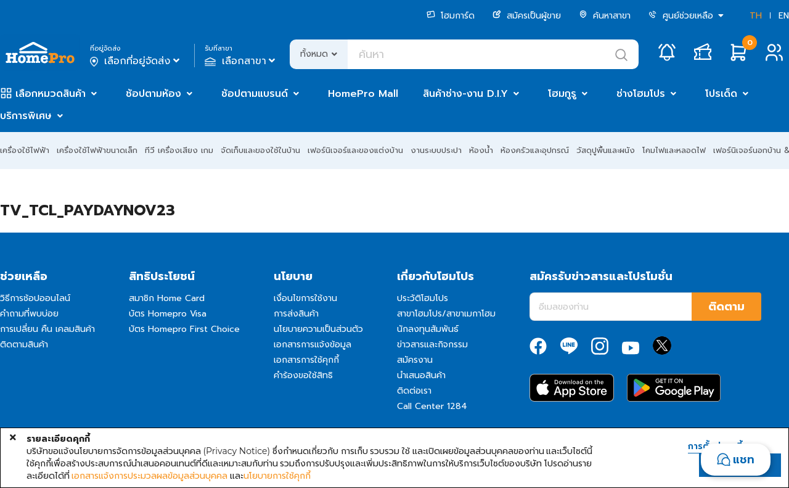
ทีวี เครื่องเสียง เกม (179, 150)
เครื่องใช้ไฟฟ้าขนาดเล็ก (97, 150)
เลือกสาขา (241, 61)
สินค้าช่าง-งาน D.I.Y (465, 93)
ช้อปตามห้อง (153, 93)
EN (784, 15)
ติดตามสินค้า (24, 344)
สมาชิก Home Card (167, 298)
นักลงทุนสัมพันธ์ (428, 329)
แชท (743, 459)
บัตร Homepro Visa (167, 313)
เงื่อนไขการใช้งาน (305, 298)
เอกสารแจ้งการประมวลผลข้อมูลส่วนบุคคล (149, 475)
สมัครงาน (415, 360)
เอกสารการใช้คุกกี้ (306, 360)
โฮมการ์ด (451, 15)
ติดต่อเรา (414, 390)
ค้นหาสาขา (605, 15)
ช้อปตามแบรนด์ (254, 93)
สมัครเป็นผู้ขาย (527, 15)
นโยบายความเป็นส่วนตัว (318, 329)
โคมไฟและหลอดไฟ (674, 150)
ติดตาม (726, 306)
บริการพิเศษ (26, 116)
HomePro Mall (363, 93)
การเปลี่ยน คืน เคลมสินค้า (47, 329)
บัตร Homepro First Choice (184, 329)
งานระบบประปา (436, 150)
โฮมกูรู (562, 93)
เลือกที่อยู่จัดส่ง (136, 61)
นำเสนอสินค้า (421, 375)
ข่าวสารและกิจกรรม (432, 344)
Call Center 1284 (432, 406)
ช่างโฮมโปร (640, 93)
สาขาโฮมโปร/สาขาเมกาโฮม (446, 313)
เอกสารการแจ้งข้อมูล (312, 344)
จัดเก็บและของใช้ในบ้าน (260, 150)
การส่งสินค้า (296, 313)
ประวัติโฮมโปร (422, 298)
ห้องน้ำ (481, 150)
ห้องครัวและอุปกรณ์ (535, 150)
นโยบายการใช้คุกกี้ (277, 475)
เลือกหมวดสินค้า (50, 93)
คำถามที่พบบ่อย (29, 313)
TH (756, 15)
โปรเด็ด (721, 93)
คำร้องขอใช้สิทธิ (303, 375)
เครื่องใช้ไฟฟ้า (24, 150)
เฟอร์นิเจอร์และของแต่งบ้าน (355, 150)
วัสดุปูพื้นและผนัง (605, 150)
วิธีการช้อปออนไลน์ (35, 298)
